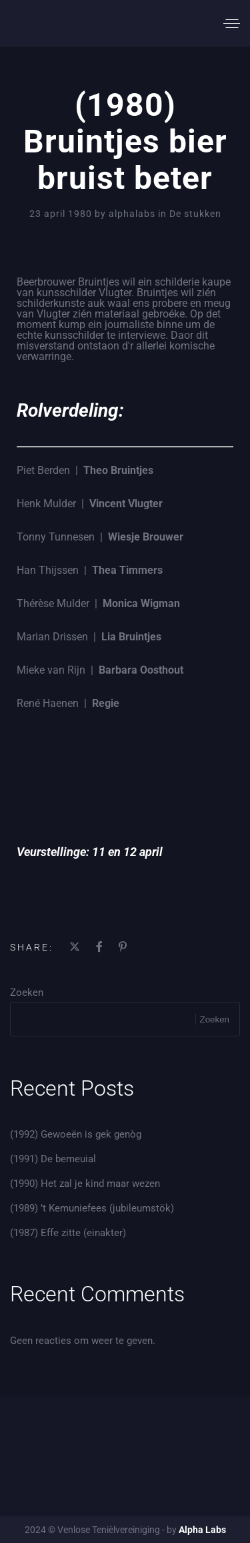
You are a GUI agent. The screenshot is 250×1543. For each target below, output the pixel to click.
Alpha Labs (202, 1529)
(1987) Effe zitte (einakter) (68, 1233)
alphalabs (133, 213)
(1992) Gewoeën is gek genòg (75, 1134)
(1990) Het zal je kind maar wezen (85, 1184)
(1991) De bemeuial (53, 1159)
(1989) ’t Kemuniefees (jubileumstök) (92, 1208)
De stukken (195, 213)
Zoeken (26, 992)
